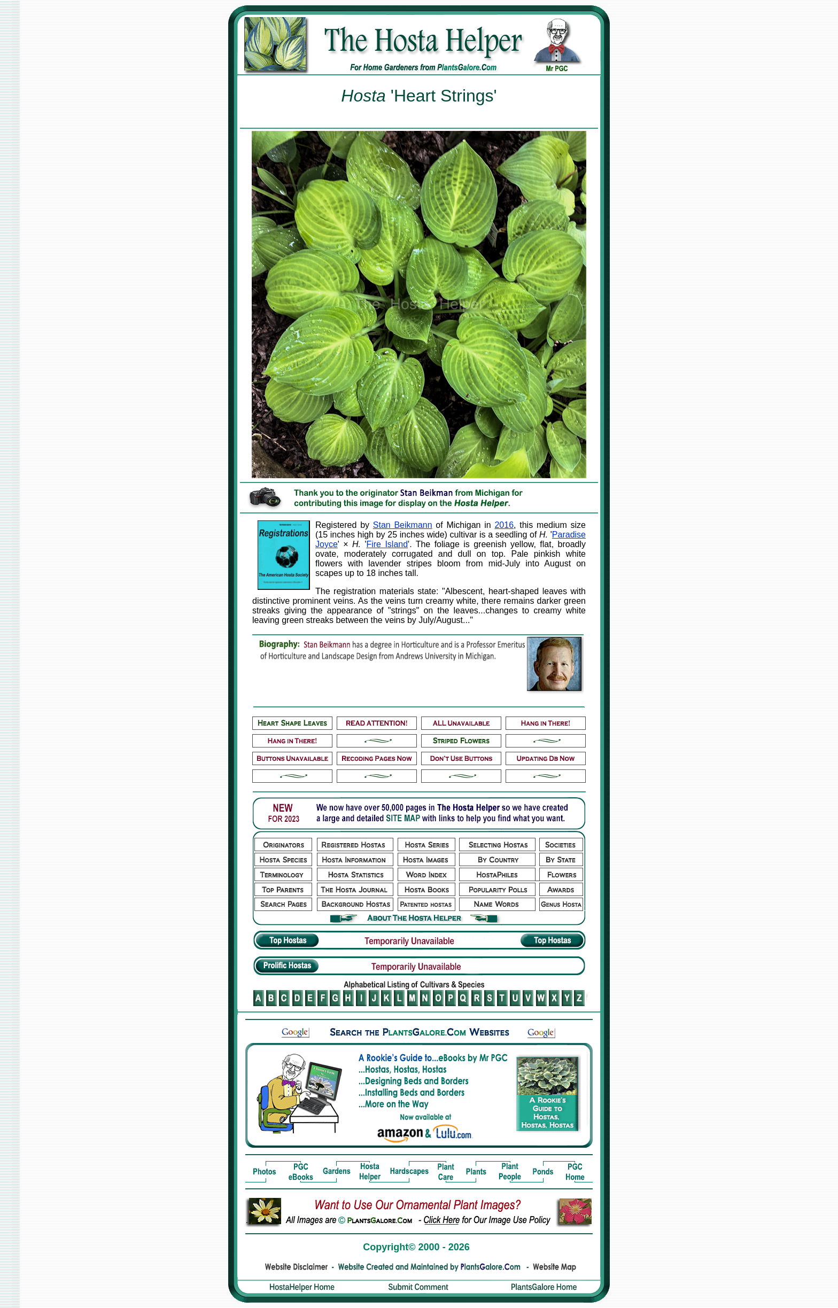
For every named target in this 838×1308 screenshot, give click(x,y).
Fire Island (387, 544)
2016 (504, 525)
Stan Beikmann (402, 525)
